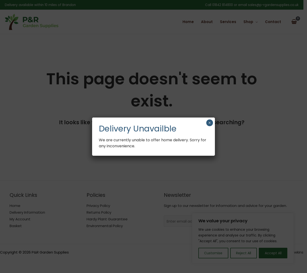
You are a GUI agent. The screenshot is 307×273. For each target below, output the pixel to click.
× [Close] (209, 122)
